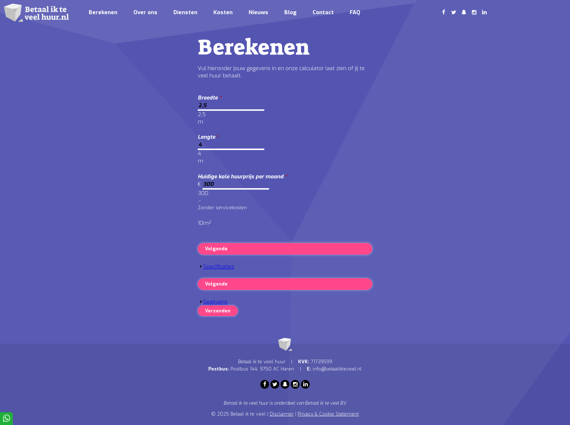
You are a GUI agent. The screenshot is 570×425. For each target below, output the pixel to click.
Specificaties (218, 266)
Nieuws (258, 12)
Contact (323, 12)
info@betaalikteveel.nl (337, 369)
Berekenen (103, 12)
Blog (290, 12)
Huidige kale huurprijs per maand (243, 176)
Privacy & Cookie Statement (328, 414)
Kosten (223, 12)
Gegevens (215, 301)
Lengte (208, 137)
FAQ (355, 12)
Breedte (210, 97)
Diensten (185, 12)
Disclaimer (282, 414)
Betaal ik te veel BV (325, 403)
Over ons (145, 12)
